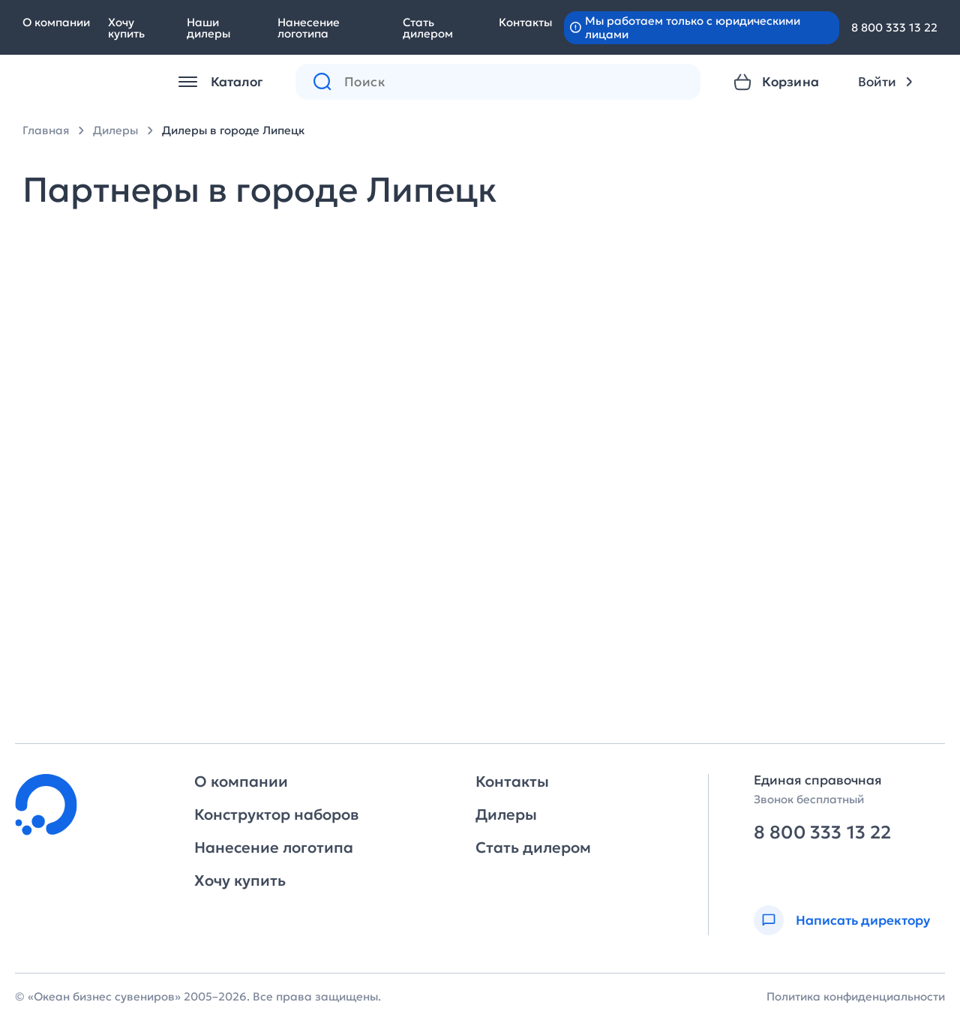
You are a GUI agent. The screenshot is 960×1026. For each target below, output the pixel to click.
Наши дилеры (208, 27)
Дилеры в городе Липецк (233, 130)
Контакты (525, 22)
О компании (56, 22)
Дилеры (115, 130)
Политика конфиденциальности (855, 996)
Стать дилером (428, 27)
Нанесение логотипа (309, 27)
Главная (45, 130)
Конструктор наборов (276, 814)
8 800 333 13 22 (894, 27)
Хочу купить (126, 27)
